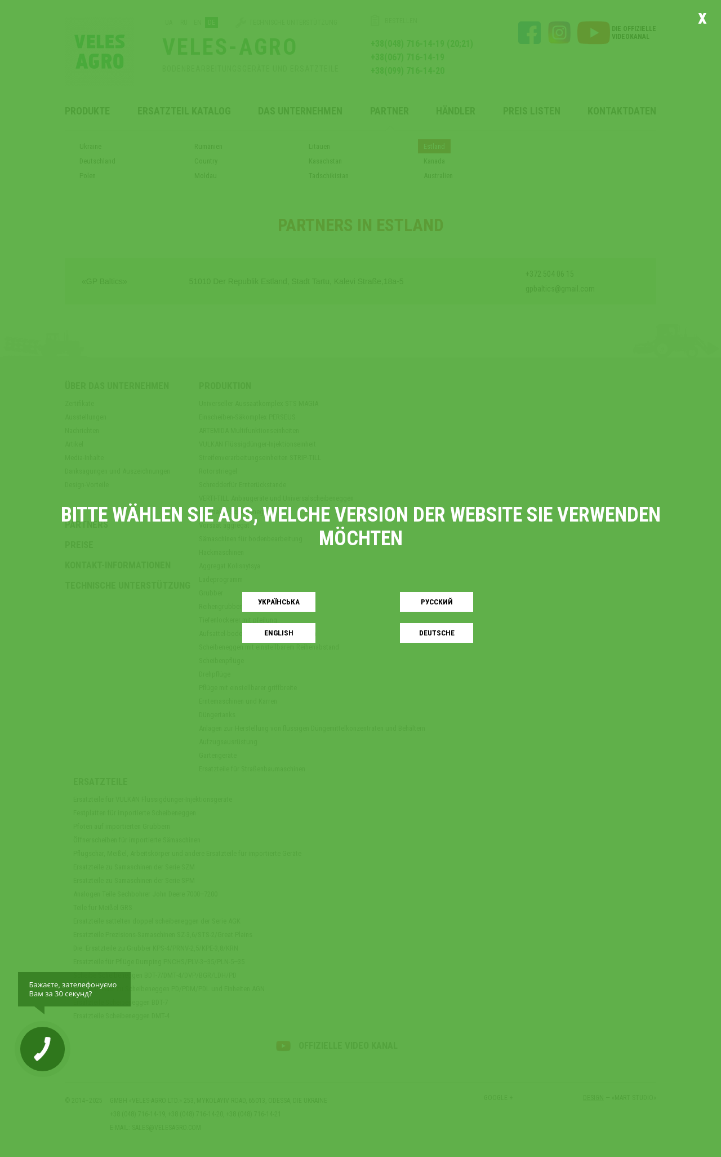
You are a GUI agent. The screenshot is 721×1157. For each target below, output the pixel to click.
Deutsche (437, 633)
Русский (437, 602)
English (278, 633)
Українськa (279, 602)
